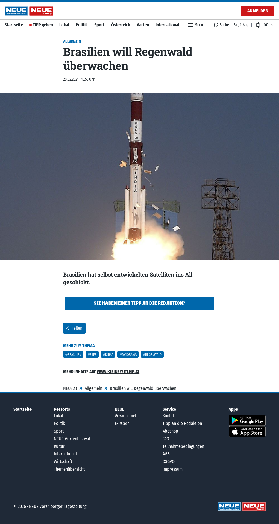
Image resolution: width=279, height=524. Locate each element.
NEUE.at (70, 388)
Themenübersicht (69, 469)
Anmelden (257, 10)
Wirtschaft (63, 461)
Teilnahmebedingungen (183, 446)
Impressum (173, 469)
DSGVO (169, 461)
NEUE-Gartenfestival (72, 438)
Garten (143, 24)
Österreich (120, 24)
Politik (82, 24)
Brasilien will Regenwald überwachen (143, 388)
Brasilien (74, 355)
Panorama (129, 355)
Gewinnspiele (126, 415)
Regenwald (153, 355)
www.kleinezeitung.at (118, 371)
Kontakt (169, 415)
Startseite (14, 24)
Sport (99, 24)
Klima (109, 355)
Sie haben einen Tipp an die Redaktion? (139, 303)
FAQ (166, 438)
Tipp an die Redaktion (182, 423)
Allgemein (93, 388)
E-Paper (122, 423)
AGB (166, 453)
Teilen (73, 328)
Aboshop (170, 431)
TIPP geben (43, 24)
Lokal (64, 24)
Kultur (59, 446)
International (167, 24)
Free (93, 355)
